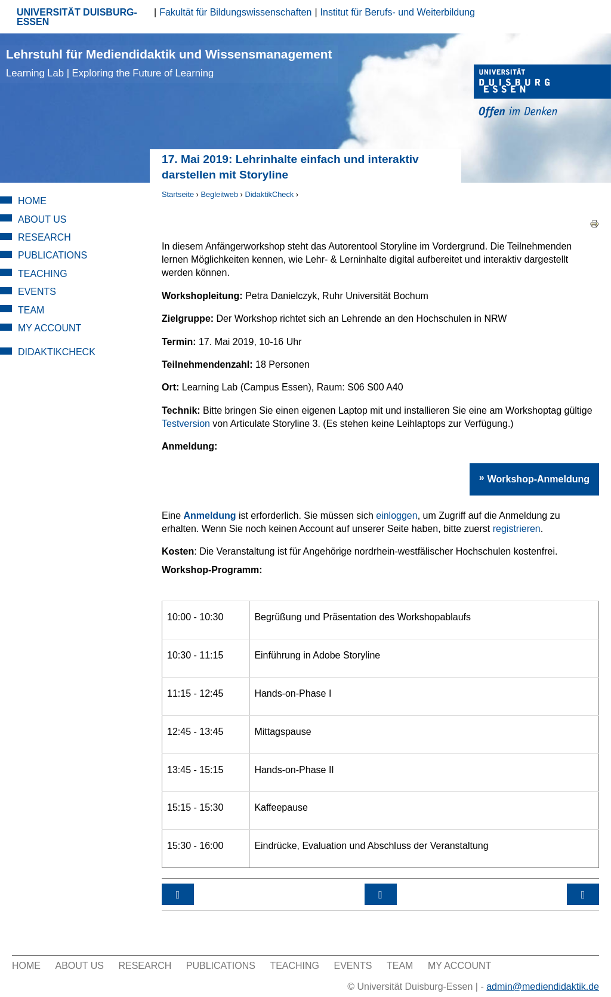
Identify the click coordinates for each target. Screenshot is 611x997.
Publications (52, 255)
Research (44, 237)
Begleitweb (219, 194)
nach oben (381, 894)
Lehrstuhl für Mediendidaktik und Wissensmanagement (169, 63)
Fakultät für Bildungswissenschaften (235, 12)
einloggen (396, 515)
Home (32, 201)
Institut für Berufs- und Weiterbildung (397, 12)
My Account (49, 328)
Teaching (42, 274)
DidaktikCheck (269, 194)
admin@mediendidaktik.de (542, 986)
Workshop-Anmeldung (538, 479)
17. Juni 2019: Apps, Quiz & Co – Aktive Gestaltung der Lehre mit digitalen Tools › (583, 894)
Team (31, 310)
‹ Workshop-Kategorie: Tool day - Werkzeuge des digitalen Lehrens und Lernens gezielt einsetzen (178, 894)
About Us (42, 219)
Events (37, 292)
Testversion (186, 424)
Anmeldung (209, 515)
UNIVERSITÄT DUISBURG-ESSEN (77, 17)
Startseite (178, 194)
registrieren (517, 529)
